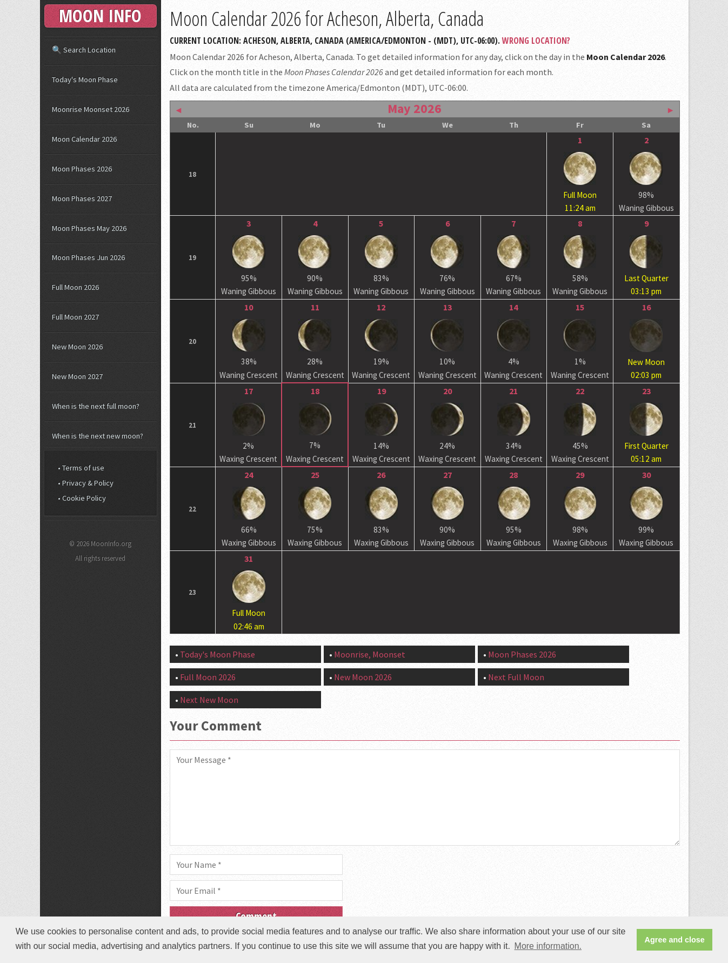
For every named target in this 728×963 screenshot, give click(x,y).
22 (580, 391)
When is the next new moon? (97, 436)
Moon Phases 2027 (82, 198)
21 (513, 391)
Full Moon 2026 (208, 677)
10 (248, 307)
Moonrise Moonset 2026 (90, 109)
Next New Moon (209, 699)
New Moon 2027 (77, 376)
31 (248, 558)
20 (447, 391)
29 (580, 474)
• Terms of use (81, 468)
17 (248, 391)
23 (646, 391)
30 (646, 474)
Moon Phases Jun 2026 (88, 257)
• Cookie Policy (82, 498)
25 (315, 474)
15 (580, 307)
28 (513, 474)
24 (248, 474)
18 (315, 391)
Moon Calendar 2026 (84, 139)
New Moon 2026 (363, 677)
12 (381, 307)
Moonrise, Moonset (369, 654)
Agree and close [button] (675, 939)
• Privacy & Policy (85, 483)
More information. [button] (548, 946)
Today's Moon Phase (217, 654)
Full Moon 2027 (75, 317)
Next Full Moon (516, 677)
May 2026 (415, 108)
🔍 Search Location (84, 50)
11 (315, 307)
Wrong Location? (536, 41)
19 (381, 391)
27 (447, 474)
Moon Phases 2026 (522, 654)
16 (646, 307)
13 (447, 307)
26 (381, 474)
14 (513, 307)
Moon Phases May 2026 (89, 228)
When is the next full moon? (95, 406)
